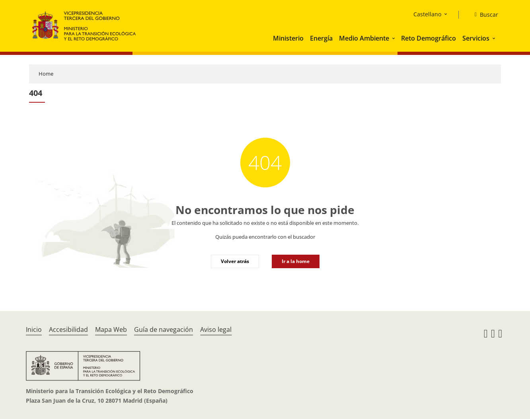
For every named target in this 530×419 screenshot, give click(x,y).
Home (46, 73)
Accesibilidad (68, 329)
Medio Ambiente (364, 38)
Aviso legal (216, 329)
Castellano (427, 14)
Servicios (475, 38)
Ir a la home (296, 261)
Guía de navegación (163, 329)
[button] (394, 38)
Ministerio (288, 38)
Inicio (34, 329)
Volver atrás (235, 261)
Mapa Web (111, 329)
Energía (321, 38)
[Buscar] (483, 15)
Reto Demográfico (428, 38)
